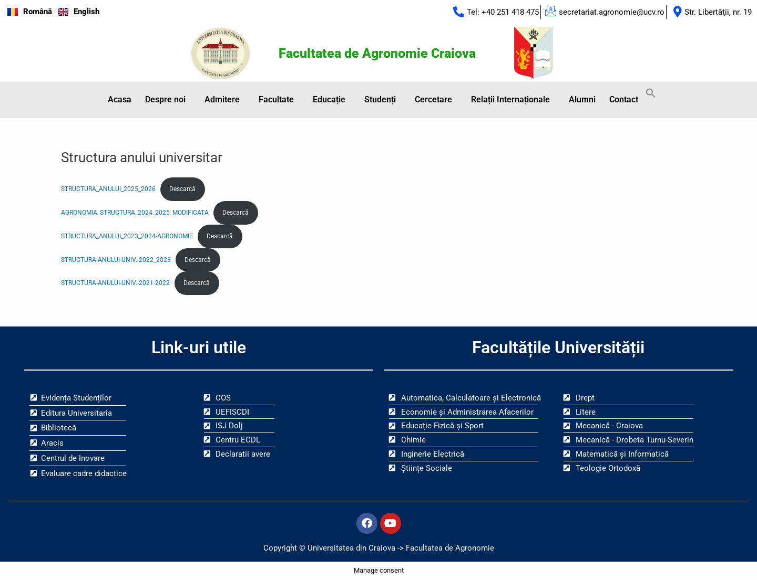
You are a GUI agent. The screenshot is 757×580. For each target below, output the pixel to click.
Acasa (119, 99)
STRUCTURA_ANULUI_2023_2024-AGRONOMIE (127, 236)
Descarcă (182, 189)
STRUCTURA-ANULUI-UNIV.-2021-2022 (115, 283)
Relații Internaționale (510, 99)
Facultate (276, 99)
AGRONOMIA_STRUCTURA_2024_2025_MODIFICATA (135, 212)
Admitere (222, 99)
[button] (168, 100)
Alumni (582, 99)
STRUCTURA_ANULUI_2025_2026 (108, 189)
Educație (329, 99)
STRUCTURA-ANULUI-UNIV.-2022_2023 (116, 259)
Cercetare (433, 99)
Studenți (380, 99)
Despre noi (165, 99)
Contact (623, 99)
